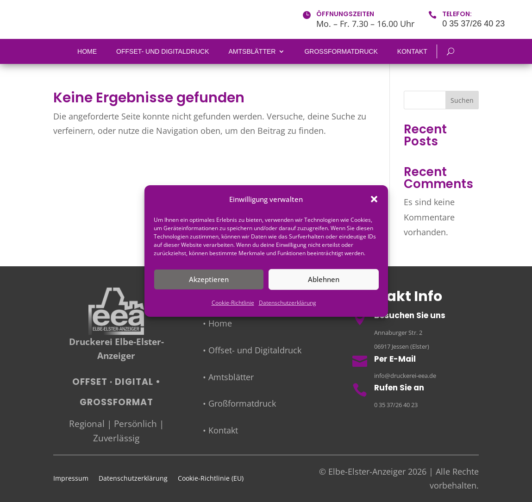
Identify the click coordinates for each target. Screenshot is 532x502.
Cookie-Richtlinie (233, 303)
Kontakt (412, 51)
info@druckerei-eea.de (405, 375)
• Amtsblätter (228, 377)
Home (87, 51)
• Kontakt (220, 430)
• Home (217, 323)
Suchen (462, 100)
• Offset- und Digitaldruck (252, 350)
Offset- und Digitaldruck (162, 51)
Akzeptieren (209, 279)
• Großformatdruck (239, 403)
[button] (374, 199)
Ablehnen (323, 279)
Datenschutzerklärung (287, 303)
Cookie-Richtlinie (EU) (211, 479)
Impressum (70, 479)
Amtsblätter (252, 51)
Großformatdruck (340, 51)
